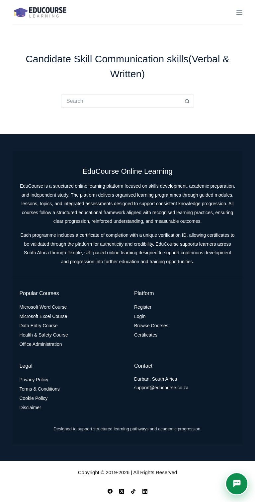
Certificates (145, 335)
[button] (236, 483)
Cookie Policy (33, 398)
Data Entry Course (38, 325)
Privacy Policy (33, 379)
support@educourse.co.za (161, 387)
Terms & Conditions (39, 389)
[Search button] (187, 101)
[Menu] (239, 12)
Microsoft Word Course (43, 307)
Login (139, 316)
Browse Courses (151, 325)
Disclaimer (30, 407)
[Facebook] (110, 491)
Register (142, 307)
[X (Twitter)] (121, 491)
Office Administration (40, 344)
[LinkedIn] (144, 491)
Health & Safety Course (43, 335)
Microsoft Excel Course (43, 316)
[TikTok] (133, 491)
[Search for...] (121, 101)
